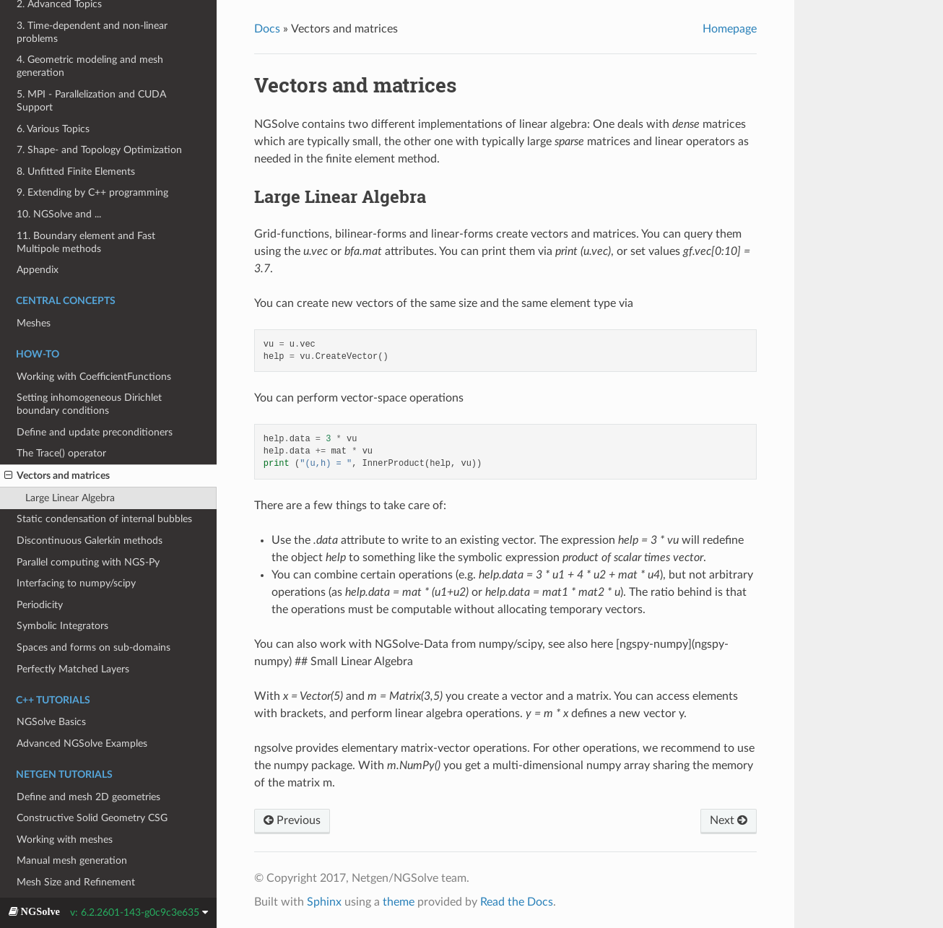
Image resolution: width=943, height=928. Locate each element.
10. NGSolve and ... (59, 214)
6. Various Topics (53, 128)
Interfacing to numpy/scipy (76, 583)
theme (398, 902)
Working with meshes (65, 839)
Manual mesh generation (72, 860)
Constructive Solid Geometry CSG (92, 817)
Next (728, 820)
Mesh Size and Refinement (76, 882)
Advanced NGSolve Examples (82, 743)
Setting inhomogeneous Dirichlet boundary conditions (89, 404)
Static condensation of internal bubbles (104, 518)
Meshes (34, 323)
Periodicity (40, 604)
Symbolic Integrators (62, 625)
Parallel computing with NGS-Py (88, 562)
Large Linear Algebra (70, 498)
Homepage (730, 29)
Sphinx (324, 902)
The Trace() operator (61, 453)
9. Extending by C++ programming (92, 192)
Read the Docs (516, 902)
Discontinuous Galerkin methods (89, 540)
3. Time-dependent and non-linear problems (92, 32)
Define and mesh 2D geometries (88, 797)
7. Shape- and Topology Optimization (99, 149)
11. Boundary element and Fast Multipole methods (86, 242)
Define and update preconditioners (95, 432)
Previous (292, 820)
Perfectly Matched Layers (73, 669)
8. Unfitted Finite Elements (76, 171)
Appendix (37, 269)
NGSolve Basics (51, 721)
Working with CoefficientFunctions (94, 376)
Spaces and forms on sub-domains (93, 647)
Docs (267, 29)
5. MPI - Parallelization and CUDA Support (91, 101)
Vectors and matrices (57, 475)
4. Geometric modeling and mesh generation (90, 66)
